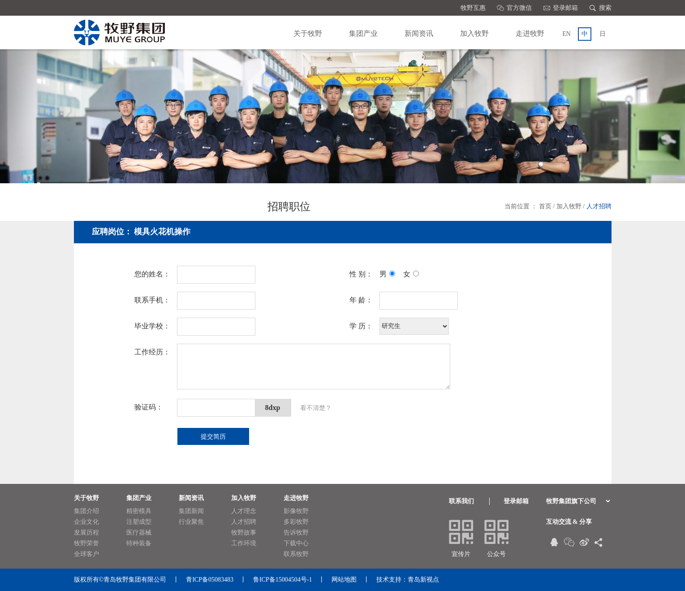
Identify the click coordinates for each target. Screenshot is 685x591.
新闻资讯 (419, 33)
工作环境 (247, 543)
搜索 (600, 7)
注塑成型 (142, 522)
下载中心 (299, 543)
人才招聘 (599, 206)
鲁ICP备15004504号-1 (282, 579)
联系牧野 (299, 554)
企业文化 (89, 522)
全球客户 (89, 554)
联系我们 (461, 501)
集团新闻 (194, 511)
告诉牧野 (299, 532)
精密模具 (142, 511)
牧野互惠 (473, 7)
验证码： (148, 407)
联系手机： (152, 300)
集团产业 (363, 33)
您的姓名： (152, 274)
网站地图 (344, 579)
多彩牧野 (299, 522)
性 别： (361, 274)
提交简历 (213, 436)
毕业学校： (152, 326)
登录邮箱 (560, 7)
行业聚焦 (194, 522)
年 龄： (361, 300)
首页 (545, 206)
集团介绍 (89, 511)
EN (566, 33)
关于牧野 (307, 33)
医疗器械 (142, 532)
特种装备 (142, 543)
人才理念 (247, 511)
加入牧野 (474, 33)
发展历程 (89, 532)
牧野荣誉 (89, 543)
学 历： (361, 326)
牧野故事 (247, 532)
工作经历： (152, 352)
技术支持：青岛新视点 (407, 579)
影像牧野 (299, 511)
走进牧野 (530, 33)
